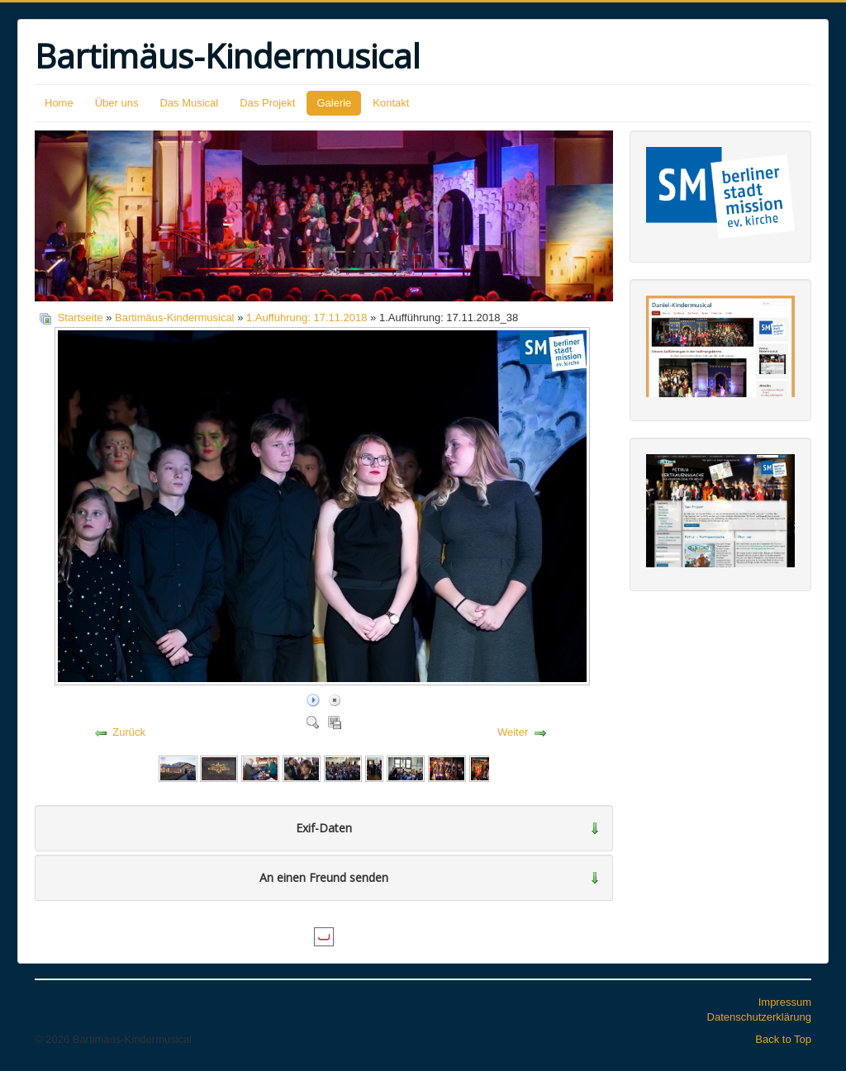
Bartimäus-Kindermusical (175, 317)
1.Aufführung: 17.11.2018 (307, 317)
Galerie (333, 103)
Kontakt (391, 103)
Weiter (512, 732)
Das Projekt (267, 103)
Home (59, 103)
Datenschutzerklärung (759, 1017)
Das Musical (188, 103)
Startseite (80, 317)
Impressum (784, 1002)
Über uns (117, 103)
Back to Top (783, 1039)
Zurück (128, 732)
